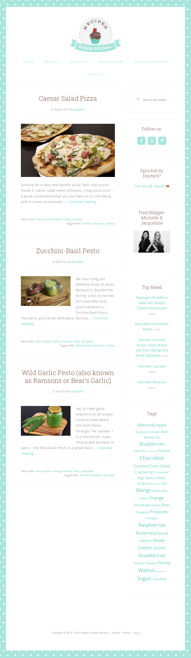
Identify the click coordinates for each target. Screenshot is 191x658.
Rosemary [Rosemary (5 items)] (146, 533)
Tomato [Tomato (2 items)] (139, 564)
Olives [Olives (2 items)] (144, 499)
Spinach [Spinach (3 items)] (159, 549)
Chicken (86, 224)
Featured (40, 220)
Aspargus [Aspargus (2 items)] (141, 432)
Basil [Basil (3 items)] (164, 432)
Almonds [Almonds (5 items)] (146, 425)
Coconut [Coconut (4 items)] (141, 466)
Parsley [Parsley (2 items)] (156, 506)
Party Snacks (54, 220)
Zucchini (110, 346)
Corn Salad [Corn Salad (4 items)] (160, 466)
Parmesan (98, 224)
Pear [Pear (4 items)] (166, 505)
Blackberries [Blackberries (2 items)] (152, 438)
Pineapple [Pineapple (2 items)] (142, 513)
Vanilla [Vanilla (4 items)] (164, 563)
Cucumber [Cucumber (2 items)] (162, 473)
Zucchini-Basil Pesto (67, 251)
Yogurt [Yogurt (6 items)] (144, 579)
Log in (136, 633)
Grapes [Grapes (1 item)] (156, 484)
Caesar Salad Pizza (68, 99)
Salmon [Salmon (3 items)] (145, 541)
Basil (89, 346)
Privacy (126, 633)
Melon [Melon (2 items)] (156, 491)
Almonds (80, 346)
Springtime (87, 342)
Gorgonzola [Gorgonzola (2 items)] (144, 484)
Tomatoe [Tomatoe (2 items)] (151, 564)
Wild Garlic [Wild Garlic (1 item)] (160, 572)
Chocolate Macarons (152, 383)
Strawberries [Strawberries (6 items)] (152, 556)
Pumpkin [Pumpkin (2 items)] (152, 519)
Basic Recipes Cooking (48, 342)
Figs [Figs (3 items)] (141, 479)
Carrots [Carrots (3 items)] (140, 451)
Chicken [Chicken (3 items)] (163, 451)
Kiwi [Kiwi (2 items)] (163, 484)
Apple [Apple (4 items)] (161, 425)
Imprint (116, 633)
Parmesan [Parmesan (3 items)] (142, 506)
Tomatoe (110, 224)
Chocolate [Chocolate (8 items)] (152, 459)
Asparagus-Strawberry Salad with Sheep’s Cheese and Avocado (152, 303)
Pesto (76, 342)
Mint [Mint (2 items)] (165, 491)
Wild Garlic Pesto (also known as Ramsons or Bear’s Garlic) (68, 377)
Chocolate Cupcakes (151, 367)
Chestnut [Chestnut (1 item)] (151, 452)
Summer (77, 220)
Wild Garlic (109, 476)
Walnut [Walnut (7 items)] (146, 571)
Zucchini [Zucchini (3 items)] (160, 580)
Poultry (67, 220)
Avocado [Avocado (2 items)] (154, 432)
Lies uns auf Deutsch (152, 187)
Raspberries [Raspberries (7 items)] (152, 526)
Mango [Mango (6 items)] (143, 491)
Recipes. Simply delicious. (95, 35)
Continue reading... (83, 202)
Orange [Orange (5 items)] (156, 498)
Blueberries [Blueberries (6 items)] (152, 444)
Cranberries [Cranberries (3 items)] (144, 473)
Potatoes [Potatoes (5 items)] (159, 512)
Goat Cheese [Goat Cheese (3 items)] (155, 479)
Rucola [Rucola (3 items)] (162, 534)
